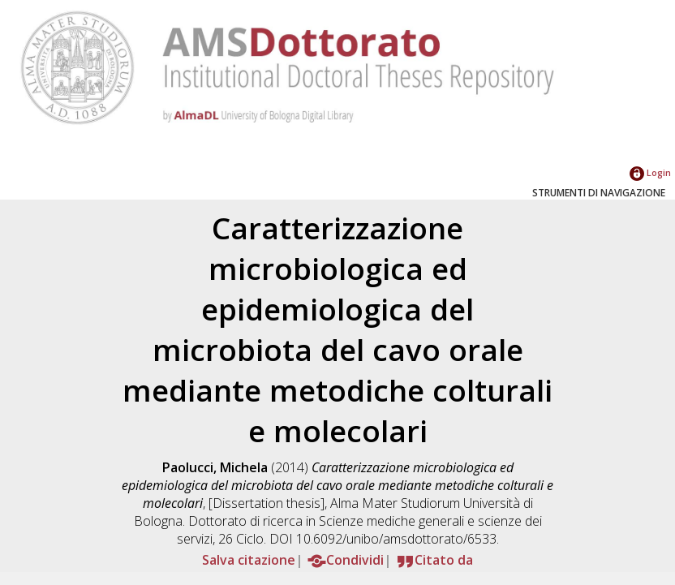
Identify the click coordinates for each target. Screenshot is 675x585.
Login (650, 172)
